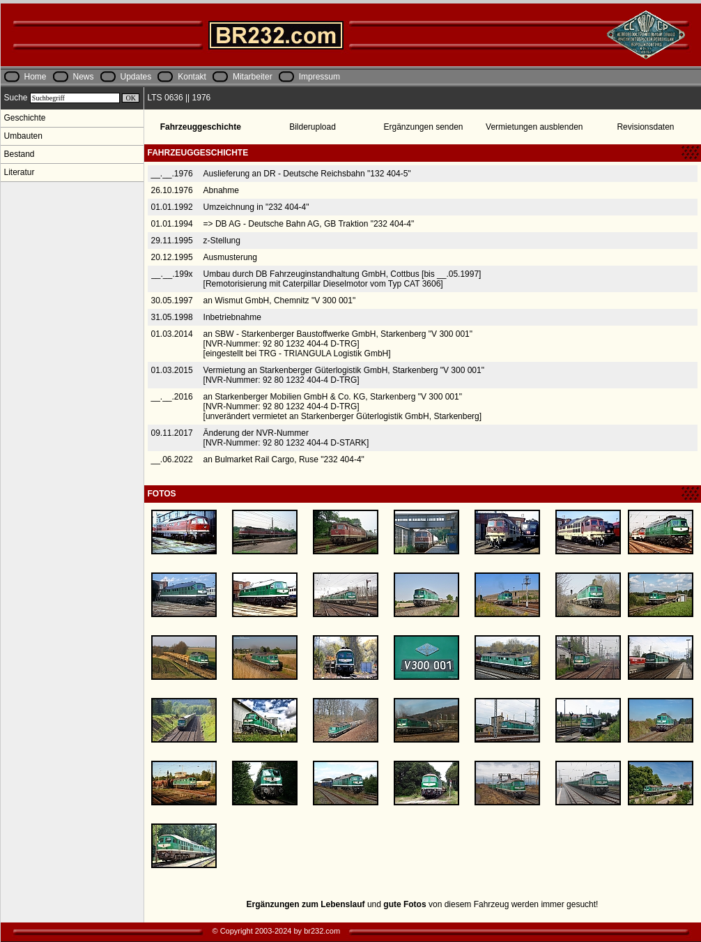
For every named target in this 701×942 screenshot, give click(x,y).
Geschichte (25, 118)
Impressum (319, 77)
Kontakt (192, 77)
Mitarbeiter (252, 77)
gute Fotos (404, 904)
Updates (136, 77)
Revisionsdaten (645, 127)
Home (35, 77)
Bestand (19, 154)
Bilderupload (312, 127)
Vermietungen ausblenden (534, 127)
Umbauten (23, 136)
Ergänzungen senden (423, 127)
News (83, 77)
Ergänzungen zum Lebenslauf (306, 904)
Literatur (19, 172)
